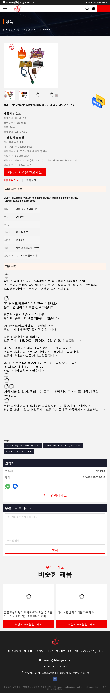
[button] (56, 95)
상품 (11, 30)
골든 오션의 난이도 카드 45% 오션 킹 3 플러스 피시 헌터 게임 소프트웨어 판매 (28, 614)
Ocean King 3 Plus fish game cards (63, 445)
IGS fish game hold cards (18, 451)
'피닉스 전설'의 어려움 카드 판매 (75, 612)
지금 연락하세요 (55, 495)
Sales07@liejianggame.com (18, 2)
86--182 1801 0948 (96, 2)
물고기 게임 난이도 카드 (27, 30)
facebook (55, 679)
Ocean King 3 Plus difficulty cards (23, 445)
